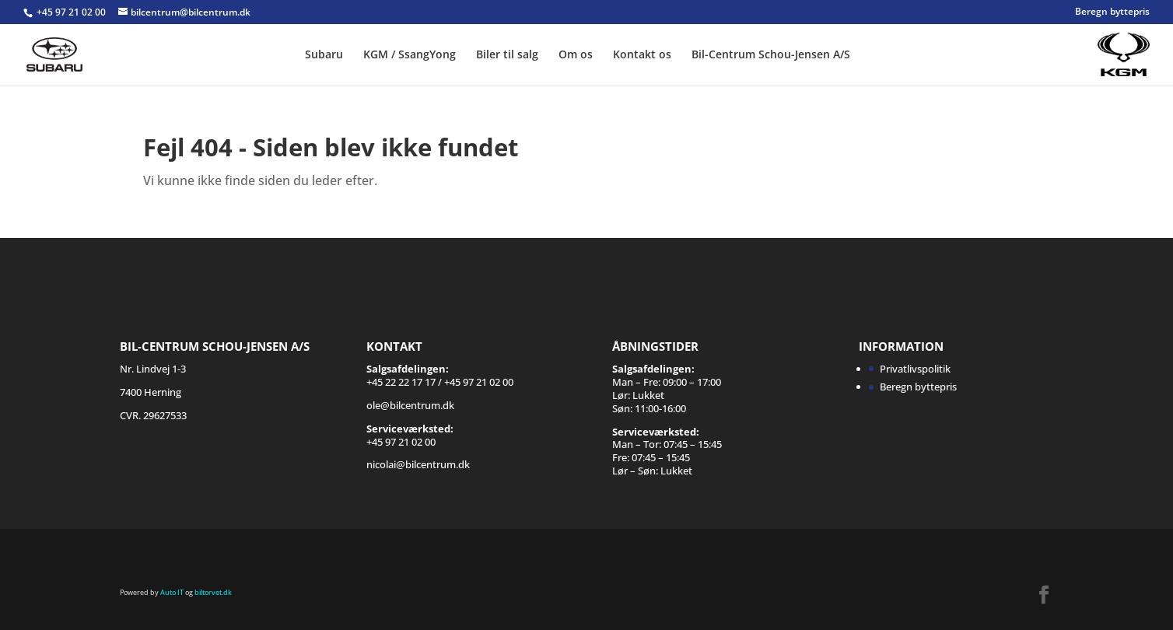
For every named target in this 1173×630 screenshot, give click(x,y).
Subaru (324, 55)
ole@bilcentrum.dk (410, 405)
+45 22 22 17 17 (401, 382)
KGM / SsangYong (409, 55)
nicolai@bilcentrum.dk (418, 464)
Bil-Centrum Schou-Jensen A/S (771, 55)
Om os (575, 55)
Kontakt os (642, 55)
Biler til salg (507, 55)
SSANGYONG (1083, 45)
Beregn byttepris (1112, 12)
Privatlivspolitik (915, 369)
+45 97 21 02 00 (72, 12)
